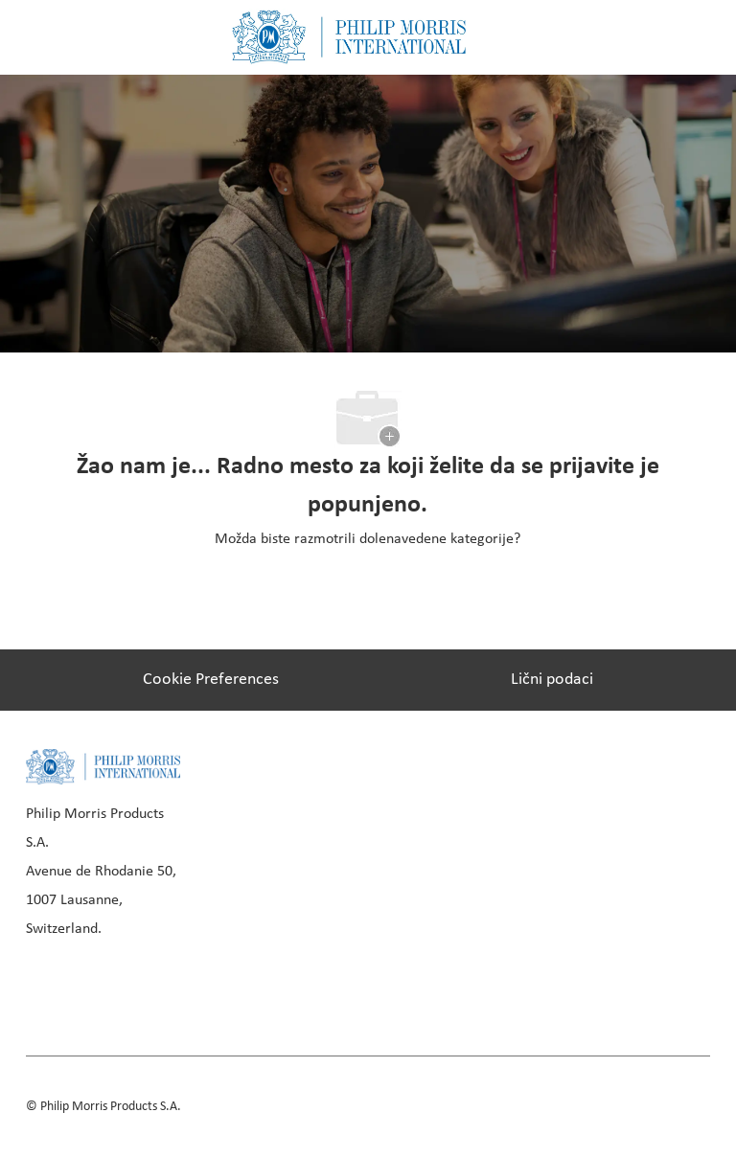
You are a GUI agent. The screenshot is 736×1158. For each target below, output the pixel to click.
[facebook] (47, 987)
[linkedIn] (112, 987)
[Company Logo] (349, 37)
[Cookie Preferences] (211, 680)
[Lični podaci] (552, 680)
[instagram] (177, 987)
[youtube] (242, 987)
